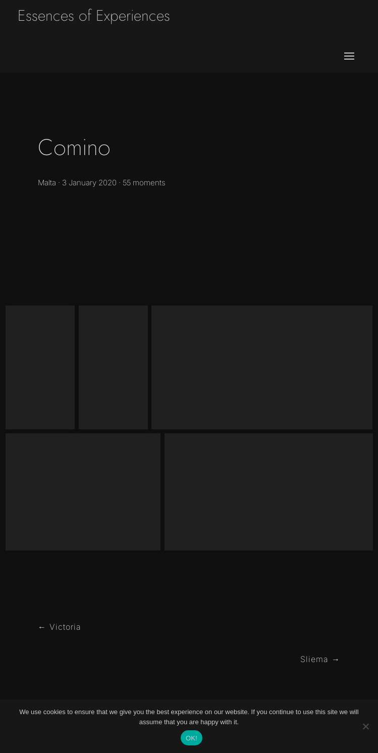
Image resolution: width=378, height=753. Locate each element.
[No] (365, 726)
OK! (191, 738)
